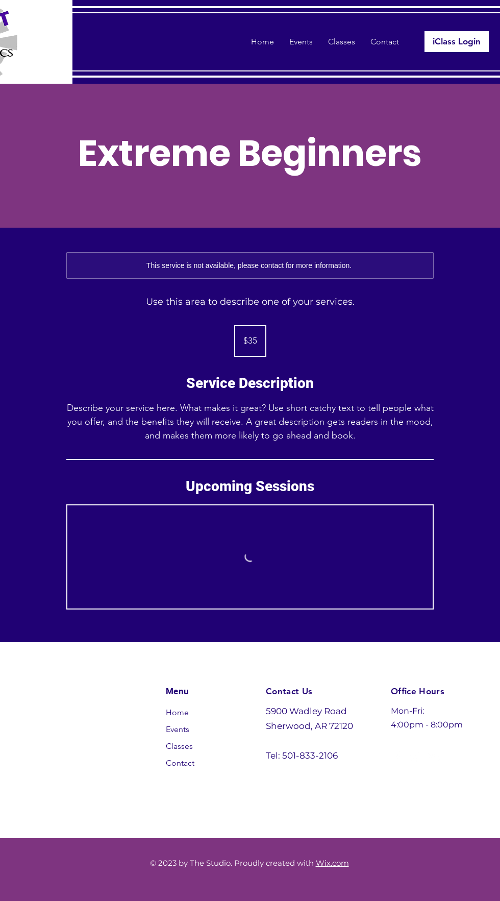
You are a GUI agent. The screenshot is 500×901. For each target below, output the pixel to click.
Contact (180, 763)
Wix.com (332, 863)
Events (177, 729)
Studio (82, 701)
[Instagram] (415, 756)
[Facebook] (397, 756)
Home (177, 712)
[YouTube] (434, 756)
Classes (179, 746)
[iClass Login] (456, 41)
